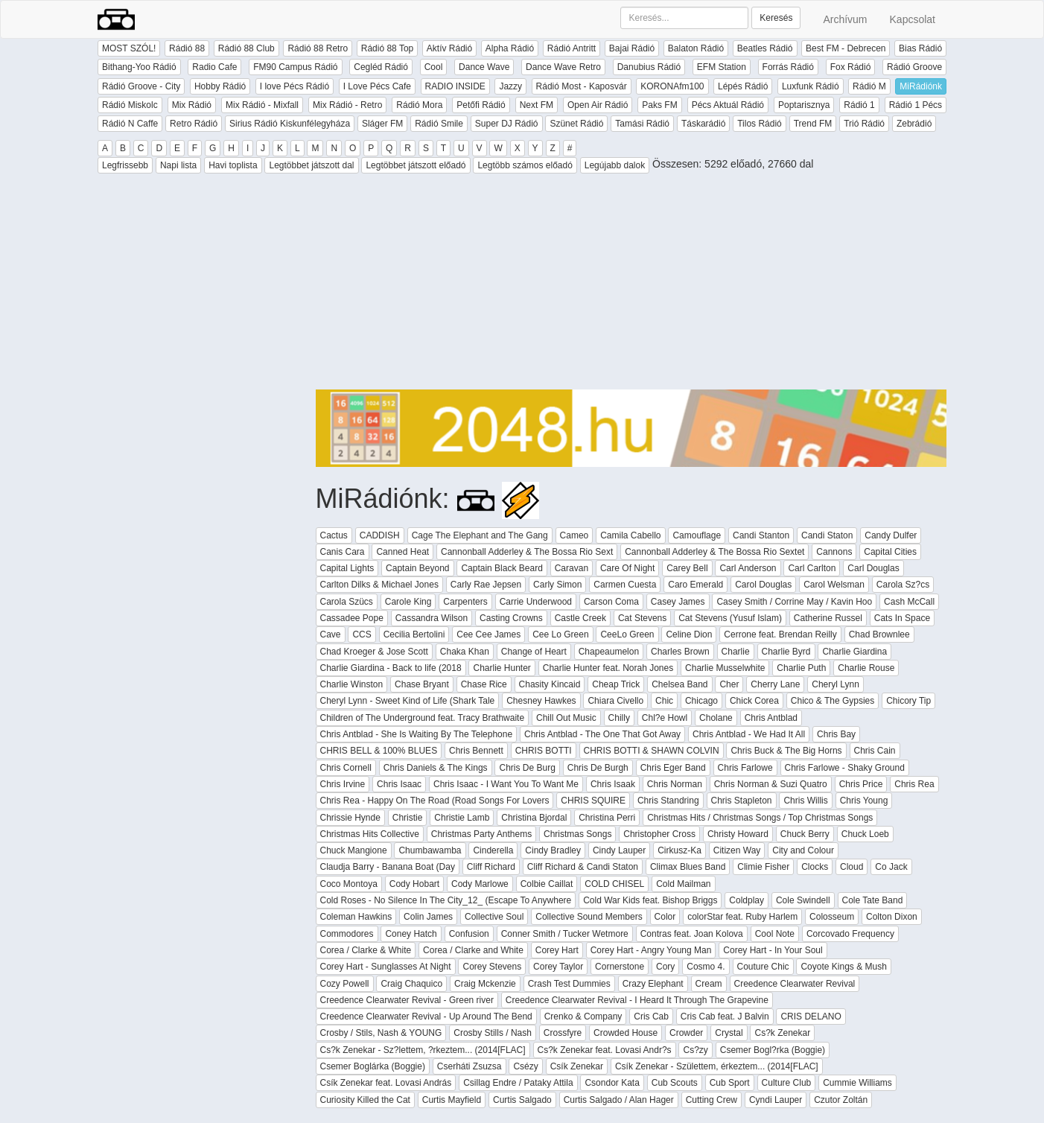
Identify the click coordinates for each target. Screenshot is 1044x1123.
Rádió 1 (859, 105)
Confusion (469, 934)
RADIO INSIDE (455, 86)
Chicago (701, 701)
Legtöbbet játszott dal (311, 165)
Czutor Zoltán (841, 1100)
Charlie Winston (351, 684)
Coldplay (746, 900)
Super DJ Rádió (506, 123)
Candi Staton (827, 535)
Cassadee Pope (351, 618)
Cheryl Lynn (835, 684)
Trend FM (813, 123)
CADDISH (380, 535)
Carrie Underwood (536, 602)
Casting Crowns (511, 618)
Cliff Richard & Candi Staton (582, 867)
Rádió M (869, 86)
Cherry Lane (775, 684)
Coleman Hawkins (356, 917)
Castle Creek (580, 618)
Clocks (814, 867)
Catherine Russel (828, 618)
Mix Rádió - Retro (347, 105)
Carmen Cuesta (624, 584)
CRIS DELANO (810, 1016)
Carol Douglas (763, 584)
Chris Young (864, 800)
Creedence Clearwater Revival (795, 984)
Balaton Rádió (696, 48)
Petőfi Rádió (480, 105)
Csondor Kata (612, 1083)
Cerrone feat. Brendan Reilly (780, 634)
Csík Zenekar (576, 1066)
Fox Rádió (850, 67)
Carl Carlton (811, 568)
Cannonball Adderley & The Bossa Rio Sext (527, 552)
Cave (330, 634)
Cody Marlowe (480, 884)
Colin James (428, 917)
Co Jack (891, 867)
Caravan (571, 568)
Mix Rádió (191, 105)
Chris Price (861, 784)
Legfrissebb (125, 165)
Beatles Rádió (765, 48)
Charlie (736, 651)
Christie (407, 817)
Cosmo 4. (706, 966)
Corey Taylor (558, 966)
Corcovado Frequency (850, 934)
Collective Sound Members (588, 917)
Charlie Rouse (866, 668)
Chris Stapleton (741, 800)
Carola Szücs (346, 602)
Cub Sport (730, 1083)
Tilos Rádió (759, 123)
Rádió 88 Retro (317, 48)
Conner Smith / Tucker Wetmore (564, 934)
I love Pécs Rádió (294, 86)
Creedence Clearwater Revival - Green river (407, 1000)
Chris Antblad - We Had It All (749, 734)
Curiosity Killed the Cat (365, 1100)
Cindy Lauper (619, 850)
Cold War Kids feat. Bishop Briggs (650, 900)
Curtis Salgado (522, 1100)
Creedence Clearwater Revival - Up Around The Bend (426, 1016)
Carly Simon (557, 584)
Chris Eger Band (673, 768)
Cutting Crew (711, 1100)
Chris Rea (914, 784)
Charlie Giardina (854, 651)
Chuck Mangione (353, 850)
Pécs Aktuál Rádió (728, 105)
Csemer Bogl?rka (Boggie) (772, 1050)
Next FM (536, 105)
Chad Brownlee (879, 634)
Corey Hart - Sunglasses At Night (385, 966)
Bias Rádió (920, 48)
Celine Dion (689, 634)
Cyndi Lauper (775, 1100)
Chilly (619, 718)
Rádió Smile (439, 123)
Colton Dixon (891, 917)
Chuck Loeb (865, 834)
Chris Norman (674, 784)
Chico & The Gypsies (833, 701)
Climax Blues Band (687, 867)
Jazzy (510, 86)
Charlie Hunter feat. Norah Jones (608, 668)
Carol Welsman (834, 584)
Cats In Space (902, 618)
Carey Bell (686, 568)
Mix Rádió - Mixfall (262, 105)
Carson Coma (611, 602)
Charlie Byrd (786, 651)
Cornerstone (619, 966)
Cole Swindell (803, 900)
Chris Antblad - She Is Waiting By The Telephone (416, 734)
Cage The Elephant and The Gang (480, 535)
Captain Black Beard (501, 568)
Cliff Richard (491, 867)
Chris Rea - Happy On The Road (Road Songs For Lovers (435, 800)
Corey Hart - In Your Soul (772, 950)
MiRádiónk (921, 86)
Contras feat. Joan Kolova (691, 934)
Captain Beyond (417, 568)
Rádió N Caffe (130, 123)
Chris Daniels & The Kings (435, 768)
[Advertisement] (631, 285)
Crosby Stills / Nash (492, 1033)
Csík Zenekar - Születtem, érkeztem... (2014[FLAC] (716, 1066)
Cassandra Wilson (431, 618)
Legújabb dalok (615, 165)
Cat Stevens (642, 618)
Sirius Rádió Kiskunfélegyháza (289, 123)
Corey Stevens (491, 966)
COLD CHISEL (614, 884)
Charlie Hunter (501, 668)
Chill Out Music (566, 718)
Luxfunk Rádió (810, 86)
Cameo (574, 535)
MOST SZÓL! (129, 48)
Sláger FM (382, 123)
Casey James (678, 602)
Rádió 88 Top (387, 48)
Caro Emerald (695, 584)
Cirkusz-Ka (679, 850)
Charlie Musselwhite (725, 668)
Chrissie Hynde (350, 817)
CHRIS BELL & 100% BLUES (379, 750)
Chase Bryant (422, 684)
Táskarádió (703, 123)
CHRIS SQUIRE (593, 800)
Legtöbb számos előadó (524, 165)
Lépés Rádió (743, 86)
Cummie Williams (857, 1083)
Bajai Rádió (632, 48)
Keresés (776, 18)
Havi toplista (233, 165)
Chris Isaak (613, 784)
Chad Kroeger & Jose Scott (374, 651)
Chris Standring (668, 800)
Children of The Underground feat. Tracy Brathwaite (422, 718)
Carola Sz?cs (902, 584)
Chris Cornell (346, 768)
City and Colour (803, 850)
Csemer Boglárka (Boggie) (372, 1066)
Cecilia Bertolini (414, 634)
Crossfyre (563, 1033)
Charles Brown (680, 651)
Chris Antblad (771, 718)
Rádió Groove (914, 67)
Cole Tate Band (872, 900)
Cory (665, 966)
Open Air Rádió (597, 105)
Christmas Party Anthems (481, 834)
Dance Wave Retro (563, 67)
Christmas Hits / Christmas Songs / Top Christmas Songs (760, 817)
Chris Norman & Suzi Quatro (770, 784)
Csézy (525, 1066)
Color (665, 917)
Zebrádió (914, 123)
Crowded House (625, 1033)
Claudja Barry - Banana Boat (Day (387, 867)
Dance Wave (484, 67)
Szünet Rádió (576, 123)
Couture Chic (763, 966)
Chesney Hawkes (541, 701)
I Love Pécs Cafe (377, 86)
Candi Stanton (761, 535)
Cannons (834, 552)
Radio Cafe (214, 67)
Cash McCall (909, 602)
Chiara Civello (615, 701)
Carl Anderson (747, 568)
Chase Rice (484, 684)
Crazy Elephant (653, 984)
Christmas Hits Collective (369, 834)
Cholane (716, 718)
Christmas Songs (577, 834)
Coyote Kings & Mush (843, 966)
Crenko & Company (583, 1016)
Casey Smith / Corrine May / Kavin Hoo (794, 602)
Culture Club (787, 1083)
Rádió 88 (187, 48)
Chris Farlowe (745, 768)
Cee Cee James (488, 634)
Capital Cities (890, 552)
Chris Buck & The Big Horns (786, 750)
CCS (361, 634)
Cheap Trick (616, 684)
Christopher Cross (659, 834)
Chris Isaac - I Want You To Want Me (506, 784)
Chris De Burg (527, 768)
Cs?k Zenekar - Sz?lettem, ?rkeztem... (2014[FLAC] (423, 1050)
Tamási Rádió (642, 123)
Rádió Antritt (571, 48)
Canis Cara (342, 552)
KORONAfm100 (672, 86)
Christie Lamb (461, 817)
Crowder (686, 1033)
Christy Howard (737, 834)
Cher (729, 684)
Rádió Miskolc (130, 105)
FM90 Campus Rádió (295, 67)
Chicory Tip (908, 701)
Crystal (728, 1033)
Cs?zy (695, 1050)
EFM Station (721, 67)
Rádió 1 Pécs (915, 105)
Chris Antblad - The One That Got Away (602, 734)
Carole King (408, 602)
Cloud (851, 867)
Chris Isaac (399, 784)
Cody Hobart (414, 884)
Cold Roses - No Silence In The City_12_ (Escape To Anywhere (446, 900)
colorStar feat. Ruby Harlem (742, 917)
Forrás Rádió (788, 67)
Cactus (334, 535)
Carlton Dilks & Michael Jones (379, 584)
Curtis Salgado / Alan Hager (619, 1100)
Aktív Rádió (449, 48)
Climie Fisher (763, 867)
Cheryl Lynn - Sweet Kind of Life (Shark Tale (407, 701)
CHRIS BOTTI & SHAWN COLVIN (651, 750)
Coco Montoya (349, 884)
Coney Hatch (410, 934)
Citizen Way (737, 850)
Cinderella (493, 850)
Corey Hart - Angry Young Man (651, 950)
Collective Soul (494, 917)
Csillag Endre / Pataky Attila (518, 1083)
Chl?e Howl (664, 718)
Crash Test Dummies (569, 984)
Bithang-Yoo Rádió (139, 67)
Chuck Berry (805, 834)
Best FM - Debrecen (845, 48)
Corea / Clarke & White (366, 950)
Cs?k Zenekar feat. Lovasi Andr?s (605, 1050)
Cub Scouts (675, 1083)
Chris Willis (805, 800)
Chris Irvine (343, 784)
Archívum (845, 19)
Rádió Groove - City (141, 86)
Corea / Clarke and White (473, 950)
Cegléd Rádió (381, 67)
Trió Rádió (864, 123)
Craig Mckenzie (485, 984)
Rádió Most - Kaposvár (581, 86)
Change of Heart (534, 651)
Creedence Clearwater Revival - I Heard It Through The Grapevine (637, 1000)
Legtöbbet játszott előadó (415, 165)
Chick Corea (754, 701)
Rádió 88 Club (246, 48)
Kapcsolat (912, 19)
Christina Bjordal (534, 817)
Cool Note (775, 934)
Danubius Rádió (649, 67)
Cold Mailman (683, 884)
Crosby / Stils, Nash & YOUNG (381, 1033)
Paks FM (659, 105)
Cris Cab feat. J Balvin (725, 1016)
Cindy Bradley (553, 850)
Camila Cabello (630, 535)
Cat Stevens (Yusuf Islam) (730, 618)
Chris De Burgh (597, 768)
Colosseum (831, 917)
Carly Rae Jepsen (486, 584)
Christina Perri (607, 817)
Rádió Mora (419, 105)
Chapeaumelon (609, 651)
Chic (664, 701)
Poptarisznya (804, 105)
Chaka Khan (464, 651)
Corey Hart (557, 950)
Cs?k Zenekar (782, 1033)
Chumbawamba (429, 850)
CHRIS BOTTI (543, 750)
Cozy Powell (344, 984)
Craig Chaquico (411, 984)
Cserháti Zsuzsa (469, 1066)
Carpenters (465, 602)
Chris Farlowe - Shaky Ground (845, 768)
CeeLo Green (627, 634)
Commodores (347, 934)
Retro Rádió (193, 123)
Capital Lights (347, 568)
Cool (433, 67)
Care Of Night (627, 568)
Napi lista (178, 165)
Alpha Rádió (510, 48)
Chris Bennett (476, 750)
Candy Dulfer (891, 535)
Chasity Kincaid (550, 684)
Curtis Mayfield (451, 1100)
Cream (709, 984)
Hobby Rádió (220, 86)
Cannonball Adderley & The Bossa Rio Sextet (714, 552)
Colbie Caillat (547, 884)
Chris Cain (875, 750)
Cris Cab (651, 1016)
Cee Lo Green (560, 634)
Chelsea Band (679, 684)
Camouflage (696, 535)
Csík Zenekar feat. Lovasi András (386, 1083)
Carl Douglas (873, 568)
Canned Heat (402, 552)
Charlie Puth (801, 668)
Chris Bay (836, 734)
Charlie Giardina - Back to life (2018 (391, 668)
